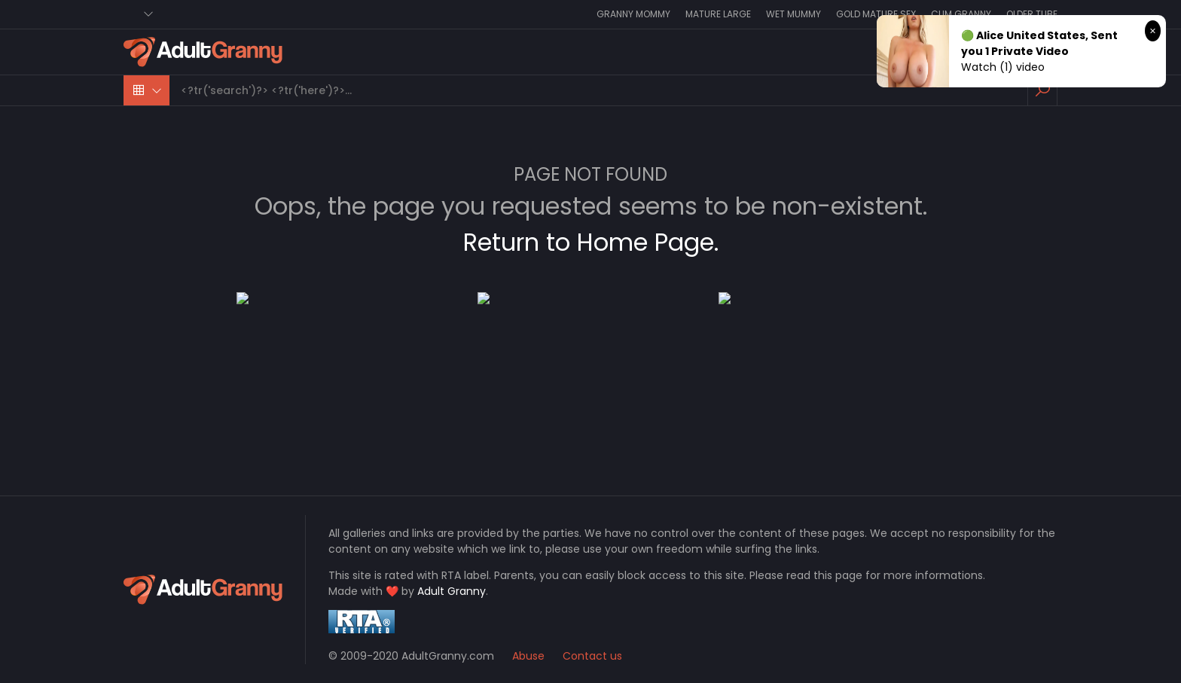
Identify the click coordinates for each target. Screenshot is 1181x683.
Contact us (592, 655)
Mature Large (718, 14)
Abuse (528, 655)
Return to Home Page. (591, 242)
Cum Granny (961, 14)
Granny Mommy (633, 14)
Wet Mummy (793, 14)
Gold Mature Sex (876, 14)
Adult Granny (451, 591)
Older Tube (1031, 14)
